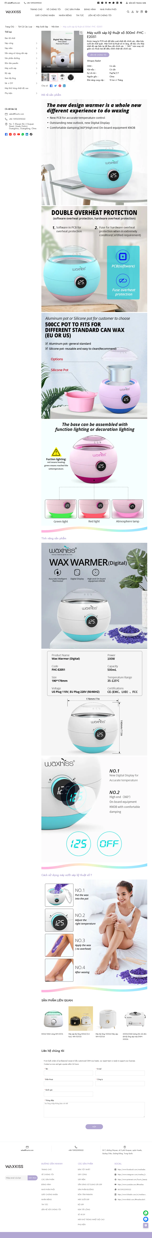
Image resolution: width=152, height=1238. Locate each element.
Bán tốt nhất (10, 38)
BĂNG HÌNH (90, 9)
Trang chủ (36, 9)
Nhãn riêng (65, 15)
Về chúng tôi (53, 9)
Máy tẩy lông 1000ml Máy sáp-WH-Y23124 (107, 1035)
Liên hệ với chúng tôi (99, 15)
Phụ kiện (8, 93)
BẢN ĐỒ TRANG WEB (136, 3)
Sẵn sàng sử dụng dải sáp (16, 53)
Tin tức (80, 15)
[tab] (45, 77)
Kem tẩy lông (10, 78)
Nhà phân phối (108, 9)
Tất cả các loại (25, 26)
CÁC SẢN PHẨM (72, 9)
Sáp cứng (9, 43)
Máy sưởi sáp (42, 26)
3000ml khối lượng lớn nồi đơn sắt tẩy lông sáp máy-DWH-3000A (134, 1036)
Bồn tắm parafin (11, 63)
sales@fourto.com (12, 3)
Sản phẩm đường (12, 58)
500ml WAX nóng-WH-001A (52, 1034)
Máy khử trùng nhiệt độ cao (16, 88)
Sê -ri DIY (9, 83)
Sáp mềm (8, 48)
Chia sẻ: (44, 85)
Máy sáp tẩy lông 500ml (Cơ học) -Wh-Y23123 (79, 1035)
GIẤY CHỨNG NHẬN (45, 15)
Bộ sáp (8, 73)
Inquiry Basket (94, 61)
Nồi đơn (55, 26)
